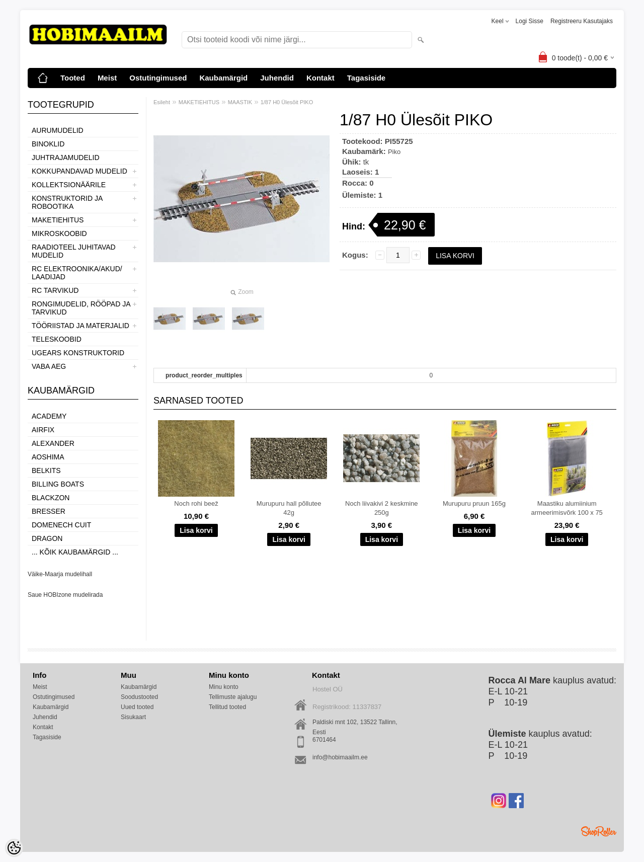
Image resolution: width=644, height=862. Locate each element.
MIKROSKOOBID (59, 233)
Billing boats (58, 484)
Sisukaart (133, 717)
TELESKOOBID (57, 339)
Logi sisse (529, 21)
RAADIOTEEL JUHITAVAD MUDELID (74, 251)
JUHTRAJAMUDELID (66, 157)
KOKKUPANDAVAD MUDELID (79, 171)
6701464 (324, 739)
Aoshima (48, 457)
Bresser (48, 511)
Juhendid (277, 77)
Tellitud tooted (227, 707)
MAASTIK (240, 102)
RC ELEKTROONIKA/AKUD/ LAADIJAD (77, 273)
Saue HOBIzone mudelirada (65, 594)
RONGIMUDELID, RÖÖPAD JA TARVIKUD (81, 308)
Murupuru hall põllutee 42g (289, 508)
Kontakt (320, 77)
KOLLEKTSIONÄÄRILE (69, 185)
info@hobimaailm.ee (340, 757)
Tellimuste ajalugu (233, 696)
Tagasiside (366, 77)
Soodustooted (139, 696)
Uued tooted (137, 707)
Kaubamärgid (223, 77)
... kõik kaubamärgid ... (75, 552)
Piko (394, 151)
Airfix (43, 430)
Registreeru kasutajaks (581, 21)
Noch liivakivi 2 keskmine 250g (381, 508)
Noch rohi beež (196, 503)
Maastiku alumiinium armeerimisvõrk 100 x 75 (567, 508)
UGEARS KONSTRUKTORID (78, 353)
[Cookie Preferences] (14, 848)
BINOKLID (48, 144)
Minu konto (223, 686)
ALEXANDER (53, 443)
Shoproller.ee (598, 831)
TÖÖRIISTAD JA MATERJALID (80, 326)
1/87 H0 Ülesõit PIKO (287, 102)
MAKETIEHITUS (58, 220)
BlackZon (50, 498)
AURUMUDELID (58, 130)
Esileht (161, 102)
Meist (107, 77)
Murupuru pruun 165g (474, 503)
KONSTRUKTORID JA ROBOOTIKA (67, 202)
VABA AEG (49, 366)
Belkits (46, 470)
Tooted (72, 77)
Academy (49, 416)
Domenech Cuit (61, 525)
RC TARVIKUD (55, 290)
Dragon (47, 538)
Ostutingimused (158, 77)
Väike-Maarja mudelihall (60, 574)
